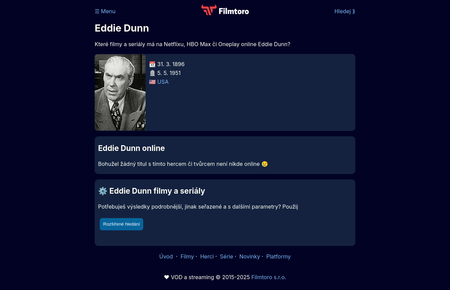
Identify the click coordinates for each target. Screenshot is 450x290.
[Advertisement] (45, 104)
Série (226, 256)
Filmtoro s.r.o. (268, 277)
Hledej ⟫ (344, 11)
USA (163, 81)
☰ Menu (105, 11)
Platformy (278, 256)
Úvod (166, 256)
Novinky (249, 256)
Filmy (187, 256)
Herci (207, 256)
